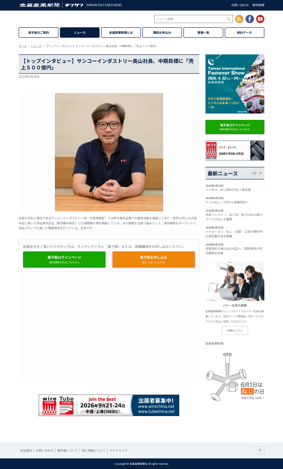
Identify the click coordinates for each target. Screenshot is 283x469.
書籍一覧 (203, 32)
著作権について (67, 450)
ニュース (80, 32)
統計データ (244, 32)
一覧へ (254, 173)
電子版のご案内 (38, 32)
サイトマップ (118, 450)
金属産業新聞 (214, 343)
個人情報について (94, 450)
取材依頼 (258, 5)
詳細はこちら (235, 330)
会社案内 (26, 450)
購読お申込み (162, 32)
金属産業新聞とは (121, 32)
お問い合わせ (240, 5)
